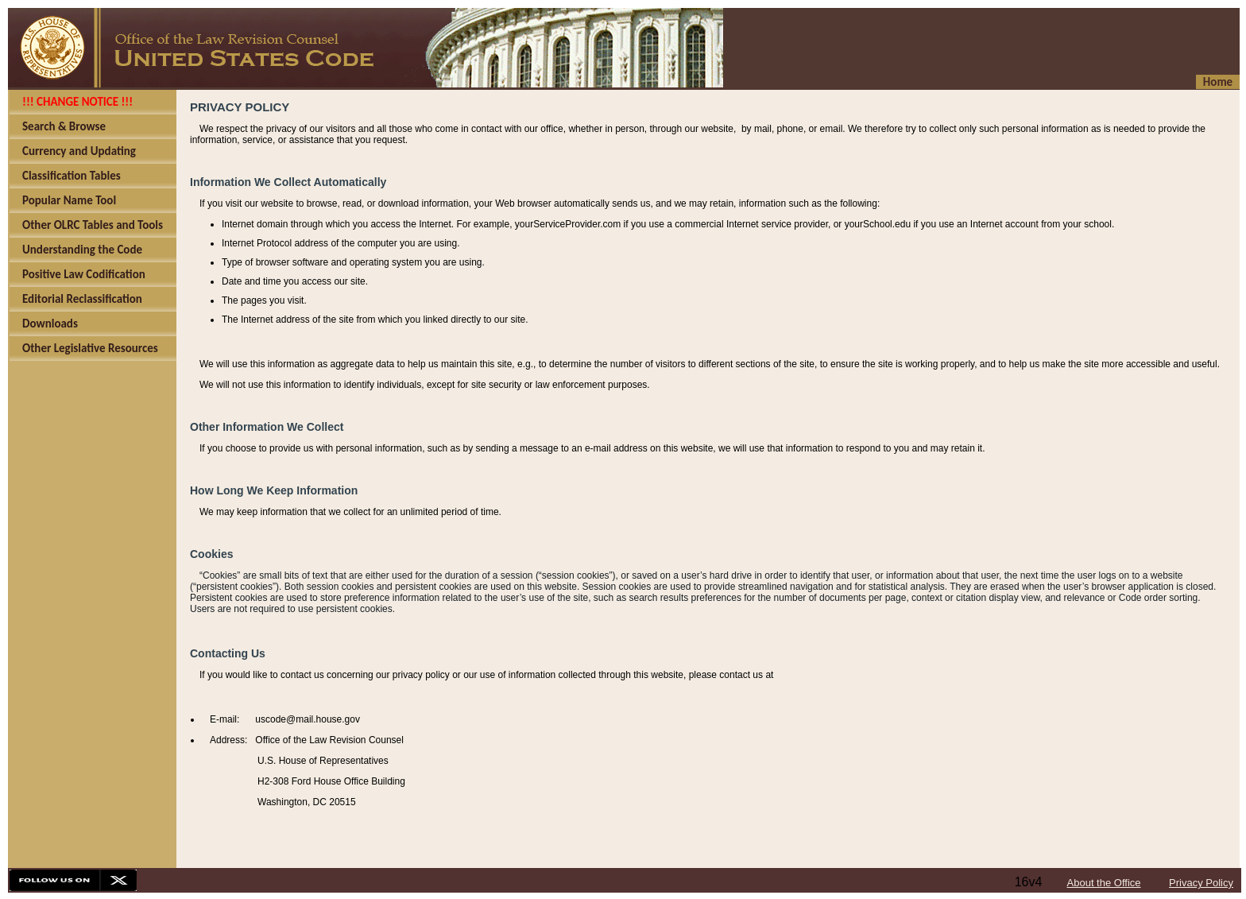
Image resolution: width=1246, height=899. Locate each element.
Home (1217, 82)
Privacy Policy (1201, 883)
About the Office (1104, 883)
